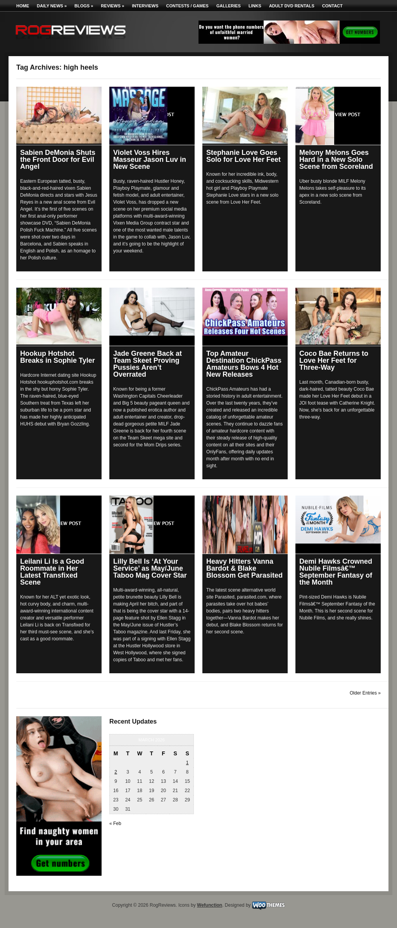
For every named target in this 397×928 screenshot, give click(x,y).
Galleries (228, 5)
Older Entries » (365, 693)
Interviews (145, 5)
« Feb (115, 823)
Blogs (83, 5)
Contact (332, 5)
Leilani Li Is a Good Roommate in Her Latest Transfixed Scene (52, 571)
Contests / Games (187, 5)
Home (22, 5)
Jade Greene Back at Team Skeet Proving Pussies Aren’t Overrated (147, 364)
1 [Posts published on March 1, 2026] (187, 762)
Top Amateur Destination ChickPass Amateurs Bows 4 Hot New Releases (243, 364)
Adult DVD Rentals (291, 5)
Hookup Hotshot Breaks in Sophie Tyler (57, 357)
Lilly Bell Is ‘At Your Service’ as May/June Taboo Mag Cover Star (150, 568)
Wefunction (209, 905)
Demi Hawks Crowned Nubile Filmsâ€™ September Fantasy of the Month (335, 571)
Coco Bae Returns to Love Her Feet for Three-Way (333, 360)
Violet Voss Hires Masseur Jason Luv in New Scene (149, 159)
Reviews (112, 5)
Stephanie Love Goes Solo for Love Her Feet (243, 156)
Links (255, 5)
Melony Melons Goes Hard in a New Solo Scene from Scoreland (336, 159)
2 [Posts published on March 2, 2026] (115, 772)
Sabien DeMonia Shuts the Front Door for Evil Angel (57, 159)
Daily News (52, 5)
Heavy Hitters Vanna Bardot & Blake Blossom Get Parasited (244, 568)
